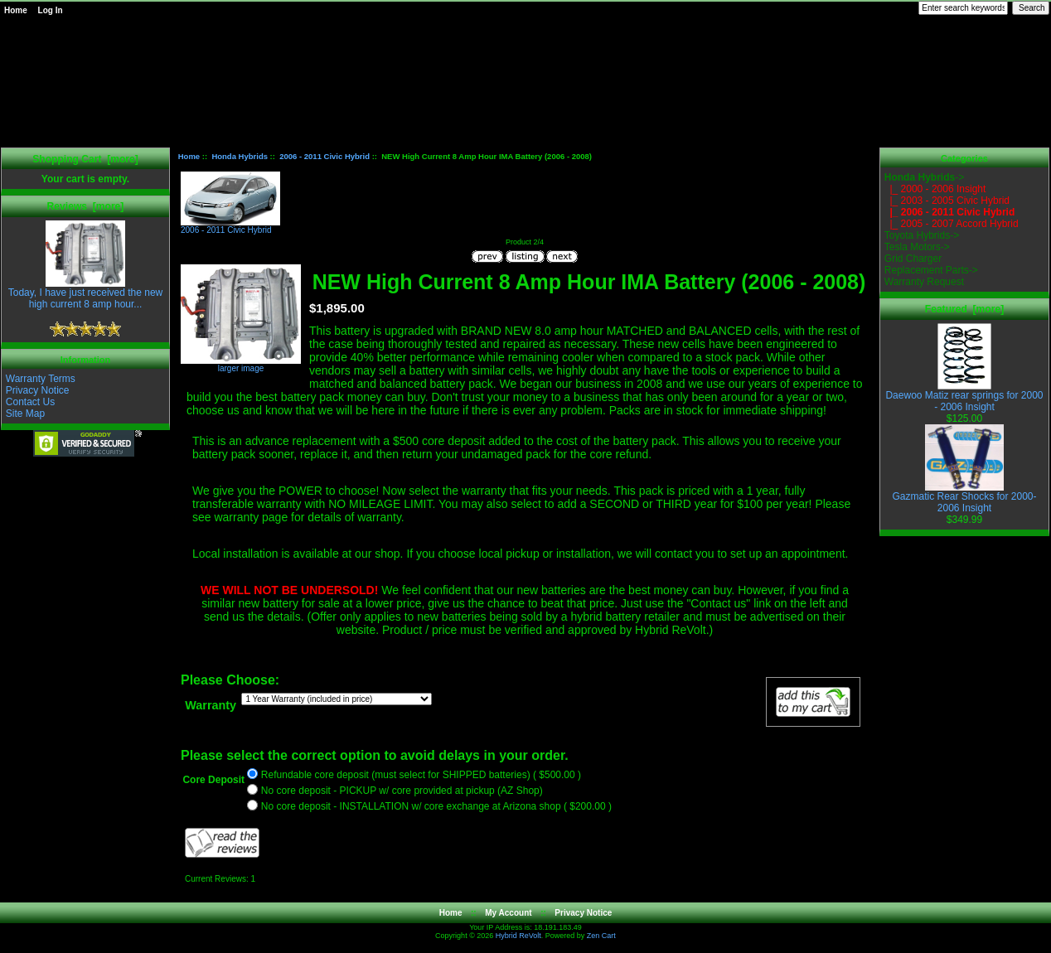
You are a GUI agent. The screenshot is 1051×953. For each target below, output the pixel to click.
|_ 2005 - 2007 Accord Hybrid (951, 224)
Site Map (25, 413)
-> (924, 177)
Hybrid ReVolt (518, 935)
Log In (50, 10)
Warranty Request (924, 282)
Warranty (210, 705)
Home (15, 10)
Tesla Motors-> (917, 247)
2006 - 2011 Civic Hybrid (324, 156)
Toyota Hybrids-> (921, 235)
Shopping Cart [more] (85, 159)
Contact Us (30, 402)
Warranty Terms (40, 379)
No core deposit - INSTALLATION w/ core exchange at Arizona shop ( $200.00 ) (436, 807)
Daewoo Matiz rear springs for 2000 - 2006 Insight (964, 396)
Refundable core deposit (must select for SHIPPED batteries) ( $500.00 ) (421, 775)
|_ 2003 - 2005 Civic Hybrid (947, 200)
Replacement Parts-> (931, 270)
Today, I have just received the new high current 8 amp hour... (85, 294)
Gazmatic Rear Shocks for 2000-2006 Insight (964, 497)
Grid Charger (913, 258)
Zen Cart (601, 935)
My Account (508, 912)
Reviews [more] (85, 206)
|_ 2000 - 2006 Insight (935, 189)
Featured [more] (964, 309)
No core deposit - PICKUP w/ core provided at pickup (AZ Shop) (402, 791)
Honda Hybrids (239, 156)
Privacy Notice (38, 390)
